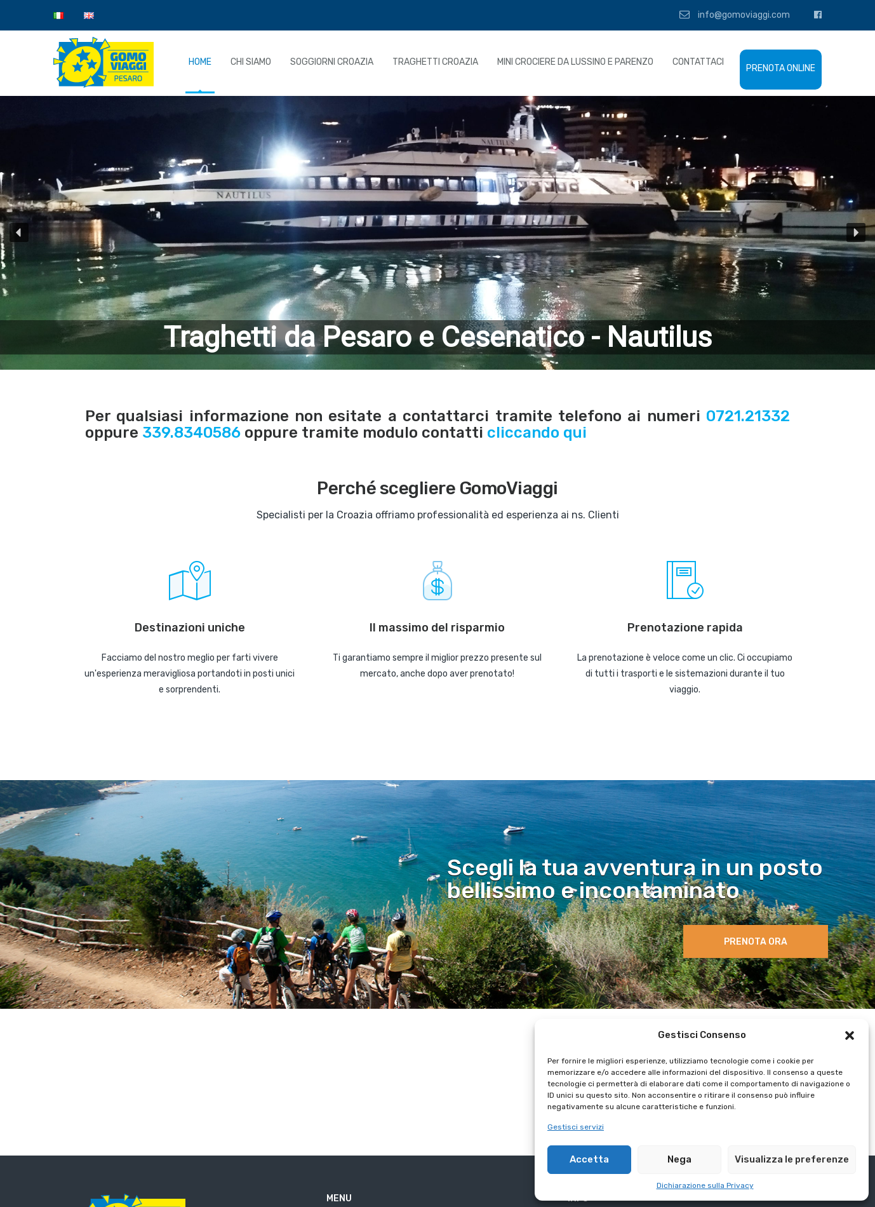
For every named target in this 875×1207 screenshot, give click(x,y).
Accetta (589, 1159)
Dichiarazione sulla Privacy (705, 1185)
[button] (849, 1035)
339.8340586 (191, 433)
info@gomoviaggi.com (734, 14)
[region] (437, 233)
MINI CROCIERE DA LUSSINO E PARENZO (575, 62)
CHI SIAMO (250, 62)
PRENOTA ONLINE (780, 68)
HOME (200, 62)
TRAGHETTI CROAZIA (435, 62)
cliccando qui (537, 433)
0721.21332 (748, 416)
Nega (679, 1159)
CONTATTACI (698, 62)
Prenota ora (755, 941)
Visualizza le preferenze (792, 1159)
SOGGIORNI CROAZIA (331, 62)
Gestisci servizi (575, 1127)
